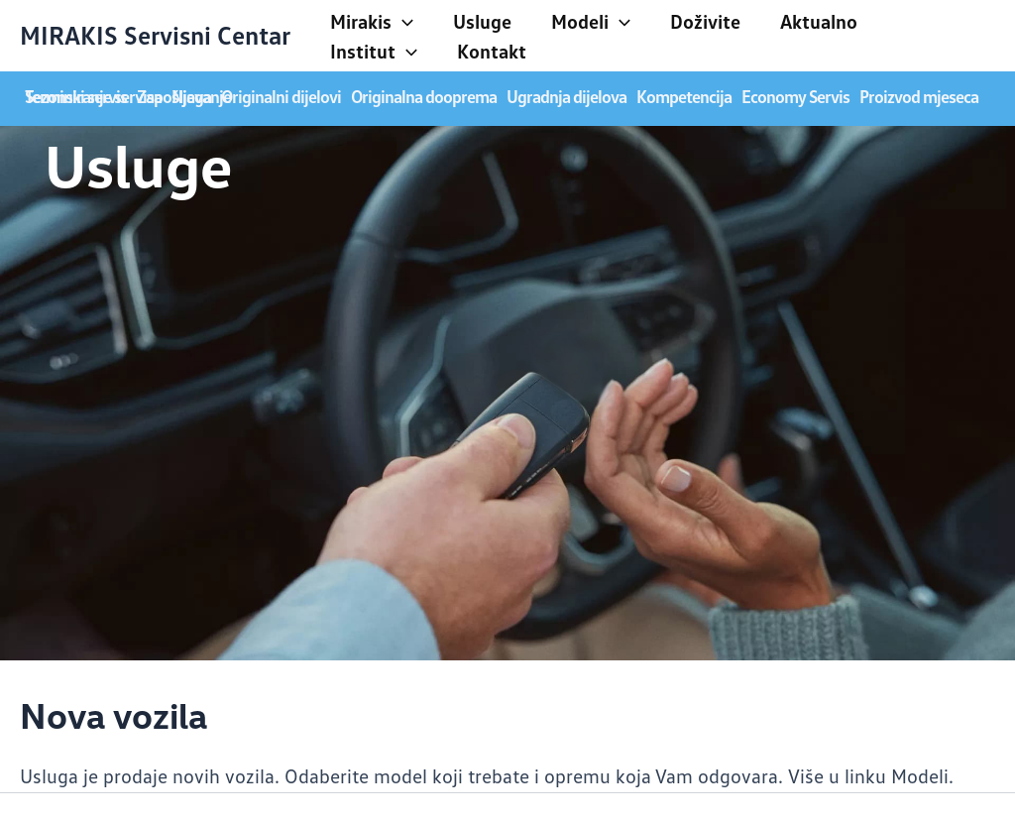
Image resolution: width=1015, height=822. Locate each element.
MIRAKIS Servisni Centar (155, 35)
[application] (402, 21)
